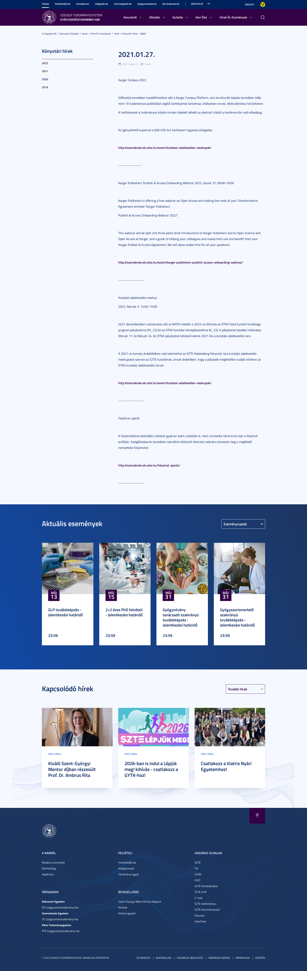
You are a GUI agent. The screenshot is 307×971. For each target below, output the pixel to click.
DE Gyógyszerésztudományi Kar (60, 907)
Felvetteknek (82, 3)
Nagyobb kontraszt (262, 4)
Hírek (116, 33)
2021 (45, 71)
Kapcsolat (197, 3)
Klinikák (122, 907)
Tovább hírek (237, 689)
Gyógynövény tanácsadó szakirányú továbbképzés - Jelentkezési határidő (181, 617)
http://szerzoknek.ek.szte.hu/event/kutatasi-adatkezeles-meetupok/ (164, 147)
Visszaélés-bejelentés (190, 957)
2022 (143, 33)
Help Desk (200, 921)
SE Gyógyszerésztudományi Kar (60, 919)
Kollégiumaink (126, 868)
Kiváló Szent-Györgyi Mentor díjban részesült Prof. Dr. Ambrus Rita (72, 769)
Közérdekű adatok (219, 957)
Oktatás (154, 17)
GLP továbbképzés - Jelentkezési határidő (65, 612)
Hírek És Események (233, 17)
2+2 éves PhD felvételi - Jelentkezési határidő (124, 612)
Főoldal (45, 3)
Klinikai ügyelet (126, 913)
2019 (45, 87)
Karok (85, 33)
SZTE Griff (201, 892)
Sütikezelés (143, 957)
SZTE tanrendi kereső (207, 909)
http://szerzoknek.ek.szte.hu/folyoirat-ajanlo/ (149, 465)
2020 (45, 79)
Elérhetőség (49, 868)
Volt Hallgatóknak (123, 3)
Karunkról (130, 17)
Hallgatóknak (101, 3)
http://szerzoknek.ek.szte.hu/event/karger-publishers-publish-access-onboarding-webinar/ (180, 262)
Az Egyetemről (49, 33)
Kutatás (177, 17)
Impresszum (243, 957)
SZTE (198, 862)
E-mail (198, 898)
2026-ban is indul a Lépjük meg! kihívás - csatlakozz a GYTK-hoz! (151, 769)
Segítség (260, 957)
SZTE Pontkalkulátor (206, 886)
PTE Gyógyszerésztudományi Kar (61, 931)
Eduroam (200, 915)
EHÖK (198, 874)
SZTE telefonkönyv (206, 904)
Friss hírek (54, 754)
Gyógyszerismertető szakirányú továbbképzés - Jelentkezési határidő (237, 617)
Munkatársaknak (170, 3)
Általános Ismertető (53, 862)
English (249, 4)
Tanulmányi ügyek (128, 874)
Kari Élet (201, 17)
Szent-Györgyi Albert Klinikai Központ (139, 901)
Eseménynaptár (235, 523)
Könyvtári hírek (129, 33)
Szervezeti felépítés (69, 33)
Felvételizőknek (62, 3)
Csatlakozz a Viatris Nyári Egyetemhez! (226, 766)
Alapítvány (48, 874)
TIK (196, 868)
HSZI (197, 880)
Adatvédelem (163, 957)
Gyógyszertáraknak (146, 3)
